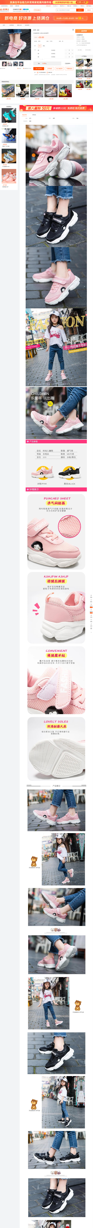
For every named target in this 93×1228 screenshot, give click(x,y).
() (27, 68)
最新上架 (19, 25)
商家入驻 (69, 6)
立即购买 (49, 68)
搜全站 (89, 10)
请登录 (11, 6)
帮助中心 (82, 6)
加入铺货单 (59, 68)
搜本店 (80, 10)
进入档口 (80, 50)
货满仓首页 (48, 6)
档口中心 (62, 6)
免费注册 (17, 6)
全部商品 (11, 25)
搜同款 (19, 68)
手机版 (89, 6)
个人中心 (55, 6)
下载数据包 (69, 68)
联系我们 (75, 6)
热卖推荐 (27, 25)
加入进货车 (39, 68)
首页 (4, 25)
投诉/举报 (3, 68)
